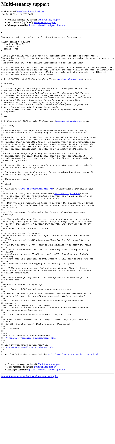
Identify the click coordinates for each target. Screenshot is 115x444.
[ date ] (32, 25)
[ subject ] (52, 25)
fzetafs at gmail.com (70, 88)
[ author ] (61, 25)
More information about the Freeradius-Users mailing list (29, 441)
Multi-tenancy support (49, 19)
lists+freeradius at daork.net (30, 11)
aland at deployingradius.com (36, 220)
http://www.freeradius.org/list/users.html (31, 399)
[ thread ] (41, 25)
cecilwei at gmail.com (68, 139)
